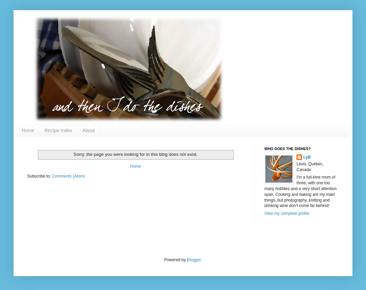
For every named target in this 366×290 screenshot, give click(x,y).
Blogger (194, 259)
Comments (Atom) (68, 176)
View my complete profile (286, 213)
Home (28, 130)
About (88, 130)
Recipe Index (58, 130)
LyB (307, 157)
